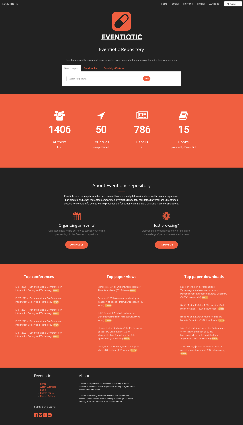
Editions (188, 3)
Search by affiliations (114, 68)
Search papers (71, 68)
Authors (214, 3)
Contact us (76, 244)
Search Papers (47, 393)
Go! (147, 78)
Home (164, 3)
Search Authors (47, 396)
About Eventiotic (48, 387)
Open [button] (56, 290)
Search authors (91, 68)
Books (175, 3)
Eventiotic (10, 4)
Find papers (166, 244)
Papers (201, 3)
